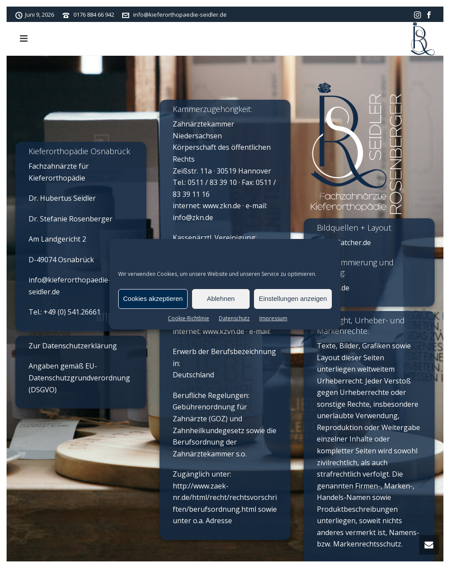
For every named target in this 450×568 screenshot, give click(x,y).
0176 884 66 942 (93, 14)
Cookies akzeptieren (153, 298)
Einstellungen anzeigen (293, 298)
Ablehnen (221, 298)
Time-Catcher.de (344, 242)
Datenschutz (234, 318)
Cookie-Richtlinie (188, 318)
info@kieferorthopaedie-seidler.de (180, 14)
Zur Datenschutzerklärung (73, 346)
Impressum (273, 318)
